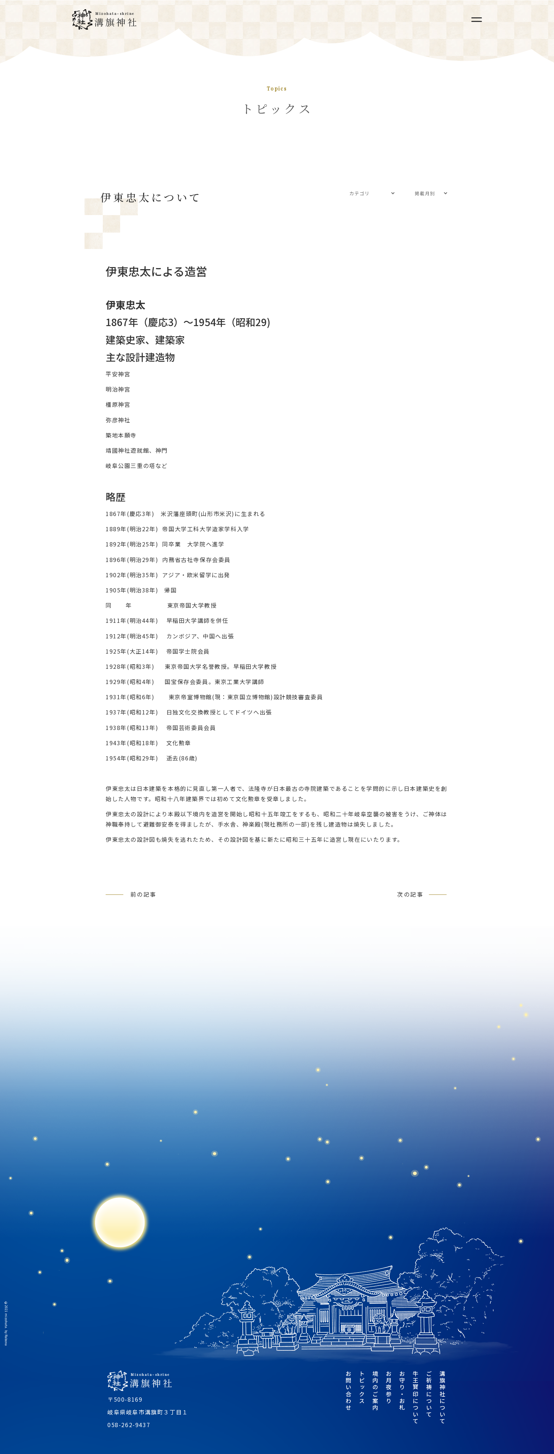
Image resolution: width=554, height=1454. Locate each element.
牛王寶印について (415, 1398)
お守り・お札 (402, 1391)
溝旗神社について (442, 1398)
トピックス (362, 1387)
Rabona (6, 1340)
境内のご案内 (375, 1391)
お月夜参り (388, 1387)
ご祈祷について (429, 1394)
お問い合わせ (348, 1391)
